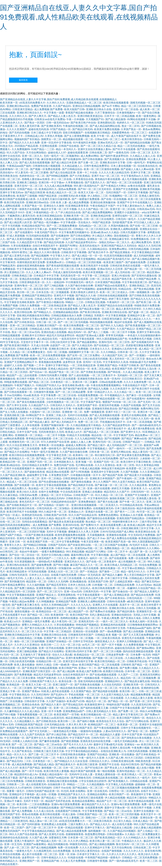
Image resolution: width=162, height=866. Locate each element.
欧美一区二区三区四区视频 (124, 814)
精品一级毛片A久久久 (133, 571)
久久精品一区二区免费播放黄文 (27, 352)
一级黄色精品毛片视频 (64, 731)
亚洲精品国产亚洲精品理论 (37, 295)
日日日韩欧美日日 (132, 378)
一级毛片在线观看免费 (42, 428)
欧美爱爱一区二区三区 (139, 468)
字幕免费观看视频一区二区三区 (35, 714)
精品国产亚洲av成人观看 (90, 335)
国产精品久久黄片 (51, 704)
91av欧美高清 (31, 395)
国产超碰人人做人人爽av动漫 (137, 169)
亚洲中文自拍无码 (10, 156)
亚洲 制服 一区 (83, 461)
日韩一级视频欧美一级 (142, 292)
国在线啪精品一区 (124, 235)
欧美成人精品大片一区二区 (61, 192)
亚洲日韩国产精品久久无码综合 (119, 245)
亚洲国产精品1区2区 (60, 229)
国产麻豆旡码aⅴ (151, 581)
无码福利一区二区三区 (130, 375)
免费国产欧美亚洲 (41, 106)
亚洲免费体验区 (87, 501)
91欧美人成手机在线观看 (55, 691)
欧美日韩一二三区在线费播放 (33, 804)
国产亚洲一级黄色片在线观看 (23, 209)
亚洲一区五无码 (13, 844)
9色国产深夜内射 (46, 678)
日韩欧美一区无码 (75, 608)
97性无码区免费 (40, 528)
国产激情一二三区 (109, 571)
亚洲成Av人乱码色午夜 (124, 348)
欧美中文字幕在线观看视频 (51, 485)
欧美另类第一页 (9, 102)
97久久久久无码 (45, 378)
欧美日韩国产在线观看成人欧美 (17, 199)
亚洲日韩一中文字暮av (51, 182)
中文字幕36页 (8, 262)
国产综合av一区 (38, 372)
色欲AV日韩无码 (130, 764)
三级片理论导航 (148, 521)
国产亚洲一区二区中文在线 (145, 701)
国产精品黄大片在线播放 (138, 475)
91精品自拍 (125, 289)
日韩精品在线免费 (124, 585)
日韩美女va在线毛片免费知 (49, 119)
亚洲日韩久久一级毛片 (137, 777)
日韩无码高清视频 (137, 751)
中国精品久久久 (110, 678)
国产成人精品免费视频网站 (97, 212)
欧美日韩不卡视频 (141, 807)
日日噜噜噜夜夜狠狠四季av (142, 624)
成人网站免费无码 (141, 242)
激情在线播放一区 (110, 568)
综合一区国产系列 (105, 328)
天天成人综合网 (40, 345)
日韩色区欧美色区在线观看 (125, 265)
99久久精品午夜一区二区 (53, 511)
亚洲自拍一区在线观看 (85, 631)
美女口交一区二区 (83, 398)
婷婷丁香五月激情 (119, 299)
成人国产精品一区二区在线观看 (22, 448)
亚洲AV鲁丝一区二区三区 (28, 285)
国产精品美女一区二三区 (72, 249)
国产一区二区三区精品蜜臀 (70, 392)
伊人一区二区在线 (61, 179)
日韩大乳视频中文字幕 (133, 232)
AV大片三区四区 (134, 757)
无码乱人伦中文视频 (144, 614)
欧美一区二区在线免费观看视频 (47, 355)
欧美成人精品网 (136, 525)
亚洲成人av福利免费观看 (28, 219)
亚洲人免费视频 (79, 348)
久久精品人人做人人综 (142, 156)
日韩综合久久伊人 (99, 761)
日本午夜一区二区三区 (137, 671)
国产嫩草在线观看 (49, 741)
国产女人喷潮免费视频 (76, 136)
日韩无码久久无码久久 (62, 405)
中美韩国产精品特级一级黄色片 (102, 857)
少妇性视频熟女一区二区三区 (62, 402)
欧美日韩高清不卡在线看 (94, 265)
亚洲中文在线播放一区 (146, 811)
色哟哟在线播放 (69, 618)
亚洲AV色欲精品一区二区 (131, 771)
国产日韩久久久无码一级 (140, 418)
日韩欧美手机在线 (44, 239)
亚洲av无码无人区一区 (110, 142)
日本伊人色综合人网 (79, 585)
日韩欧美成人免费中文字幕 (32, 348)
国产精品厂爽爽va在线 (134, 438)
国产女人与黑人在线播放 (14, 412)
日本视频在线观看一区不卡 (85, 475)
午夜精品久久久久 (132, 841)
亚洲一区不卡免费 (51, 711)
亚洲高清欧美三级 (14, 415)
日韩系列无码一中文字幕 (97, 591)
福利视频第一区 (97, 831)
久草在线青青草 (50, 618)
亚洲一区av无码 (73, 591)
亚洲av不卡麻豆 (13, 801)
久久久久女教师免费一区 (137, 382)
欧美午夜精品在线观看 (141, 801)
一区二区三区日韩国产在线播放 (110, 545)
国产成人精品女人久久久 (137, 318)
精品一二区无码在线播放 (131, 146)
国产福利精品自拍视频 (137, 142)
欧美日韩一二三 (50, 644)
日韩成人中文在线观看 (19, 518)
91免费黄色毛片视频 (140, 338)
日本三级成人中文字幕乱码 (46, 132)
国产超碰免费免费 (41, 565)
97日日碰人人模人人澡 (146, 222)
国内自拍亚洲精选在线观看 (138, 651)
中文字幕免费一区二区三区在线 (58, 395)
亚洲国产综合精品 (97, 754)
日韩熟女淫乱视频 (95, 302)
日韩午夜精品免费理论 (96, 166)
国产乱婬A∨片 (57, 318)
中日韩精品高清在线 (131, 505)
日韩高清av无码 (146, 209)
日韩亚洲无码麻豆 (112, 318)
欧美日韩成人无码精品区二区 (121, 565)
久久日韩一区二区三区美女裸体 (17, 678)
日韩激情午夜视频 (44, 392)
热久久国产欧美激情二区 (26, 718)
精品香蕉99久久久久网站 (145, 548)
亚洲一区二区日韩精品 (22, 325)
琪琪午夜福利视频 (60, 727)
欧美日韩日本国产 (38, 727)
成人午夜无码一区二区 (64, 621)
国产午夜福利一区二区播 (130, 478)
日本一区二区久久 (73, 767)
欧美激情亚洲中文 (95, 704)
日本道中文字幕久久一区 (91, 854)
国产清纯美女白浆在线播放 (136, 737)
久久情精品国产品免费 (32, 598)
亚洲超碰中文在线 (54, 608)
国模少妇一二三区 (96, 817)
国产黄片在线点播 (108, 501)
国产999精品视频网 (57, 175)
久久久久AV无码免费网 (105, 458)
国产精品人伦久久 (100, 824)
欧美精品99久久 (48, 189)
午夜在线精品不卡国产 (102, 205)
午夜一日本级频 (75, 119)
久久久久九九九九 (81, 604)
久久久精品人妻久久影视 (139, 698)
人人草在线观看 (31, 425)
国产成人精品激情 (115, 119)
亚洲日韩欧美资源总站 (90, 116)
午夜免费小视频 (81, 408)
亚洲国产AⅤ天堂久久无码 (26, 817)
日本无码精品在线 (54, 724)
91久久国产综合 (16, 152)
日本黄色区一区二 (60, 382)
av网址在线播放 (78, 747)
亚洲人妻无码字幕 (29, 126)
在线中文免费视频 (49, 491)
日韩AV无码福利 (42, 787)
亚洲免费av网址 (118, 249)
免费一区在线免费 (138, 558)
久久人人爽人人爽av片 (38, 272)
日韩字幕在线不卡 (116, 428)
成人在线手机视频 (29, 797)
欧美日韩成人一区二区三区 (137, 774)
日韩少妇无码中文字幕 (62, 342)
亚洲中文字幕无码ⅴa (11, 192)
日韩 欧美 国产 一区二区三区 (16, 744)
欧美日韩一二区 (66, 721)
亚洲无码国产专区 (87, 405)
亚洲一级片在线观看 (98, 488)
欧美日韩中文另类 (115, 628)
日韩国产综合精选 (69, 146)
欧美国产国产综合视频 (32, 658)
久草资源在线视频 (51, 279)
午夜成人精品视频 (90, 468)
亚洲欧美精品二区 (139, 285)
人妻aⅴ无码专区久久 (114, 731)
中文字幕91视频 (100, 555)
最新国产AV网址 (68, 245)
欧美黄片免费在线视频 (106, 129)
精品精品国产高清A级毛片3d (113, 259)
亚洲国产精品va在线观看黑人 (111, 285)
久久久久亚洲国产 (17, 129)
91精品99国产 (41, 408)
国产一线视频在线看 (88, 678)
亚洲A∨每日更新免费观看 (65, 804)
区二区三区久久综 (32, 631)
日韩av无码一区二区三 (107, 139)
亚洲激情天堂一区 (147, 611)
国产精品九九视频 (98, 388)
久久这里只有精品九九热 (115, 694)
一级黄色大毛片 (23, 851)
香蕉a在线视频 (30, 814)
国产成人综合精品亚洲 (62, 172)
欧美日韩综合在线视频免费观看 (27, 455)
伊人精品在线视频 (115, 797)
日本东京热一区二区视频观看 (52, 292)
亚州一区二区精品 (51, 478)
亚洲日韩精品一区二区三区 (29, 398)
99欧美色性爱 (143, 761)
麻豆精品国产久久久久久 (95, 804)
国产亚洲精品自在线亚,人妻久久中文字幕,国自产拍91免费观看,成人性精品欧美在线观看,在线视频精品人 (79, 17)
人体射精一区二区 (150, 458)
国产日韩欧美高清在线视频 (144, 295)
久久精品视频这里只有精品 (85, 425)
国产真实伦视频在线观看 (31, 402)
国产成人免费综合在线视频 (122, 538)
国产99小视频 (61, 565)
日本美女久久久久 (100, 348)
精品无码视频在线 (58, 844)
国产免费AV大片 (90, 525)
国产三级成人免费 (46, 538)
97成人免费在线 (16, 368)
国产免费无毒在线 (108, 668)
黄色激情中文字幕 (141, 794)
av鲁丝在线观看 (137, 185)
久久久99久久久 (18, 116)
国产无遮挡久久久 (95, 182)
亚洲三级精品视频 (27, 651)
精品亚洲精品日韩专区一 (79, 718)
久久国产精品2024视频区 (121, 831)
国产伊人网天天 (37, 116)
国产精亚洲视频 (70, 741)
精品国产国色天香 (122, 279)
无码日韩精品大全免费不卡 (37, 465)
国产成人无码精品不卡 (64, 422)
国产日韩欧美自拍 (46, 721)
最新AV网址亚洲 (80, 555)
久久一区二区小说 (70, 644)
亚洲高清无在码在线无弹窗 (95, 741)
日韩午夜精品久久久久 (53, 857)
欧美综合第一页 (68, 681)
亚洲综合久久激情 (54, 205)
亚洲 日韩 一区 (17, 541)
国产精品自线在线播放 (29, 608)
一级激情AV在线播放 (89, 731)
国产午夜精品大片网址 (113, 185)
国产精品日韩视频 (129, 408)
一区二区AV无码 (135, 448)
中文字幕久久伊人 (60, 255)
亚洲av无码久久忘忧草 (110, 269)
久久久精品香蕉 (138, 485)
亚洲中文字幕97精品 (57, 365)
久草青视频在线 (74, 182)
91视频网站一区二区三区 (123, 195)
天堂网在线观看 (48, 146)
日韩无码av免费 (28, 495)
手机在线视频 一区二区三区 (84, 694)
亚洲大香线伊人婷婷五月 (84, 292)
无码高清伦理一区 (70, 275)
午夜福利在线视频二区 (75, 126)
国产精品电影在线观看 (105, 691)
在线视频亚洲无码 (103, 508)
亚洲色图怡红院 (106, 122)
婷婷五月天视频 (120, 488)
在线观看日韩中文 (34, 568)
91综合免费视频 (148, 565)
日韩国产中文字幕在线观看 (125, 708)
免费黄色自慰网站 (108, 515)
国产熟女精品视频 (144, 289)
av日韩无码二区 (9, 551)
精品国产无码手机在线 (58, 801)
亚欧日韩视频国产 (73, 132)
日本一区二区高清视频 (139, 422)
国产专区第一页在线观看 (14, 428)
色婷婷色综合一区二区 (32, 175)
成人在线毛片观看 (122, 824)
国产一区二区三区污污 (49, 591)
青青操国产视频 (47, 249)
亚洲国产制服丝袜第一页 (55, 425)
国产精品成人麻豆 (39, 422)
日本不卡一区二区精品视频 (119, 116)
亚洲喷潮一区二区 (72, 412)
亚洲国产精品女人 (46, 594)
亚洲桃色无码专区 (97, 608)
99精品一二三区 (74, 302)
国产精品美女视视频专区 (77, 458)
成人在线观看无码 (36, 784)
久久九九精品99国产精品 (89, 438)
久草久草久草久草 (76, 724)
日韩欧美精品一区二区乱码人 (74, 588)
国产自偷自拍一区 (123, 591)
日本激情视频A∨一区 (128, 112)
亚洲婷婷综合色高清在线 (14, 837)
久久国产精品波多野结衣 (116, 425)
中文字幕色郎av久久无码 (135, 175)
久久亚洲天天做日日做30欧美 (53, 199)
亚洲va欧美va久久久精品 (105, 232)
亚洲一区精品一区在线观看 (108, 698)
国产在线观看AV (136, 398)
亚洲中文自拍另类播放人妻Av (94, 149)
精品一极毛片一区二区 (27, 478)
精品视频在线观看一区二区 (78, 139)
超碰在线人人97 (57, 152)
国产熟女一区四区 (34, 122)
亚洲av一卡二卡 (87, 668)
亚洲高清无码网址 (150, 674)
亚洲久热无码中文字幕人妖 (32, 229)
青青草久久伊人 (13, 545)
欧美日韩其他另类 (14, 202)
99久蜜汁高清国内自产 (86, 185)
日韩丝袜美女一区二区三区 (102, 688)
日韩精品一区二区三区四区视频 (84, 262)
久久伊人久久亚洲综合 (27, 644)
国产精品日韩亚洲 (35, 192)
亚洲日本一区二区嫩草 (85, 382)
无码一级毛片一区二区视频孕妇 (61, 156)
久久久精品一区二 (124, 392)
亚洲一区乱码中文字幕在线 (56, 142)
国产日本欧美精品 (146, 754)
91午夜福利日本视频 (84, 142)
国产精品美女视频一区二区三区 (97, 309)
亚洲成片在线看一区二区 (99, 511)
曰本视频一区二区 (102, 585)
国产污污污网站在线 (137, 721)
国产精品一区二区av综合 (48, 744)
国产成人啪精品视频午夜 (146, 259)
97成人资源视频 (16, 235)
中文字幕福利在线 (27, 269)
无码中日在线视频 (78, 415)
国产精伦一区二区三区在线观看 (124, 182)
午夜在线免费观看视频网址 (106, 385)
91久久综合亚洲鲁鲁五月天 (22, 445)
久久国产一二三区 (128, 674)
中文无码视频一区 (14, 737)
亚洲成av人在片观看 (131, 515)
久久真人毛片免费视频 (73, 861)
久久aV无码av (144, 585)
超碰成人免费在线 (76, 445)
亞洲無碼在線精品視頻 (65, 312)
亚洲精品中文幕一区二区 (141, 315)
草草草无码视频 (114, 335)
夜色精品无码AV (55, 498)
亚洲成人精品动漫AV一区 (53, 774)
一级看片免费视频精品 (52, 551)
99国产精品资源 (48, 195)
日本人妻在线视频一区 (123, 166)
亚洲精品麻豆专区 (119, 239)
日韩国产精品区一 (133, 442)
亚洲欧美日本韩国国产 (102, 478)
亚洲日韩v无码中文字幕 (78, 651)
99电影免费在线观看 (15, 382)
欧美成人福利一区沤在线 (144, 621)
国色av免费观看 (67, 189)
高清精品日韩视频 (83, 328)
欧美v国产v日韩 (75, 701)
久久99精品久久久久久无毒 (77, 418)
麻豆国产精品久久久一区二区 (86, 565)
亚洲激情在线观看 (116, 535)
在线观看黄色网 (94, 807)
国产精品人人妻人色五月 (62, 116)
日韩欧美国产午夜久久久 (43, 681)
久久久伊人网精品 (78, 841)
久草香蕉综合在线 (83, 179)
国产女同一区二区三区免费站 (84, 355)
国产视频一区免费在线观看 (45, 169)
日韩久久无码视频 (146, 608)
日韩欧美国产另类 (65, 289)
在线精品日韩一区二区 (48, 661)
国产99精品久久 (43, 312)
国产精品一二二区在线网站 (61, 598)
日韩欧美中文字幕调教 (74, 252)
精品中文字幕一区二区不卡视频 (59, 209)
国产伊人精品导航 (56, 734)
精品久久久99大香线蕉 (47, 252)
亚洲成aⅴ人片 (76, 511)
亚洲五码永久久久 (74, 561)
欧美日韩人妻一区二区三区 (105, 841)
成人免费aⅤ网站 (90, 156)
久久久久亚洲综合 (105, 465)
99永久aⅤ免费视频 (150, 711)
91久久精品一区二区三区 (109, 495)
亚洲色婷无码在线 (32, 515)
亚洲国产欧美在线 (10, 857)
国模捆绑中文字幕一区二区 (84, 352)
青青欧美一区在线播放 (51, 445)
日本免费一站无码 (140, 654)
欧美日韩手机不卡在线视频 (22, 511)
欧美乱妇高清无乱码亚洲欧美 (83, 318)
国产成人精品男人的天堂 (18, 222)
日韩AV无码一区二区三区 (105, 737)
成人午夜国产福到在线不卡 (126, 136)
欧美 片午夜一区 (100, 136)
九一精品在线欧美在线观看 (70, 688)
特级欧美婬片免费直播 (147, 305)
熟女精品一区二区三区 (41, 488)
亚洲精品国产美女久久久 (72, 794)
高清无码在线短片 (89, 245)
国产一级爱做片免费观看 (86, 199)
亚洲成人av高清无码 (52, 718)
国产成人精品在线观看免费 (71, 831)
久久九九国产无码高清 (32, 734)
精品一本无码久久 (66, 149)
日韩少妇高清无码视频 (95, 358)
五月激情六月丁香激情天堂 (35, 654)
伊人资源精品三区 (14, 272)
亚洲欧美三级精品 (27, 182)
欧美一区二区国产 (14, 827)
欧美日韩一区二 (128, 691)
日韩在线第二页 (98, 152)
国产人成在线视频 (79, 375)
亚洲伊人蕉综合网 (120, 747)
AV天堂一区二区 (145, 511)
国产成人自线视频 (133, 631)
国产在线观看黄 (118, 558)
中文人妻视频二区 (74, 817)
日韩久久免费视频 (29, 305)
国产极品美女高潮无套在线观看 (66, 521)
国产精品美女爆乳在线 (137, 681)
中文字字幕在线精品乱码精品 (82, 751)
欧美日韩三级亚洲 (87, 764)
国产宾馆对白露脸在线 (144, 275)
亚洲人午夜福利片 (24, 841)
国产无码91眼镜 (31, 824)
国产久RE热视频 (80, 471)
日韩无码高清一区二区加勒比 (53, 508)
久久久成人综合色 (44, 811)
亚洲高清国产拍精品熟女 (130, 518)
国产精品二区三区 (39, 382)
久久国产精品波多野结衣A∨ (81, 242)
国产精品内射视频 (151, 764)
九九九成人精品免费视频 (58, 185)
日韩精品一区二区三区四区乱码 (91, 229)
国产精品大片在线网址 (17, 451)
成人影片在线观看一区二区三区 (39, 854)
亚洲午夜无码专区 (68, 468)
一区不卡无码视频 (10, 225)
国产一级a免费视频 (111, 631)
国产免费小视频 (128, 668)
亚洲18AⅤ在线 (52, 418)
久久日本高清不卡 (120, 388)
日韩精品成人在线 (39, 328)
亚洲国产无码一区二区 (39, 461)
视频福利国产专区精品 (27, 139)
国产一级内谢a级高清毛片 (146, 425)
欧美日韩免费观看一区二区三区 (81, 325)
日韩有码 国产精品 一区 (134, 664)
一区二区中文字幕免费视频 (64, 541)
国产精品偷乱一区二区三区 (87, 787)
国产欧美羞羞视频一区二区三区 (143, 325)
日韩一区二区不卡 (117, 551)
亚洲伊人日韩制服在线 (129, 641)
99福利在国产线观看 (118, 704)
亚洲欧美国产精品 (107, 365)
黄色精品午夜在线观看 (107, 179)
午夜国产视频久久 (24, 385)
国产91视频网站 (86, 289)
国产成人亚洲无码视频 (19, 239)
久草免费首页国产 (59, 475)
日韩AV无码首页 (18, 575)
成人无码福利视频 (144, 255)
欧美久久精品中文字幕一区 (104, 528)
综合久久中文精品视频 (59, 398)
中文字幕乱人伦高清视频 (120, 784)
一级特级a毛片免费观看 (49, 561)
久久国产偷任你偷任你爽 (79, 285)
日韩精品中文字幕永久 (21, 548)
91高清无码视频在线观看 (118, 255)
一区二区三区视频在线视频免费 (122, 787)
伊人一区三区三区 (149, 741)
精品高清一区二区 (90, 618)
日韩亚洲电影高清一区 (32, 282)
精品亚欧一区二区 (36, 581)
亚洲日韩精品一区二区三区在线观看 (46, 747)
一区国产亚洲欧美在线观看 (38, 535)
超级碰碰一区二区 (145, 784)
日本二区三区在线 (63, 438)
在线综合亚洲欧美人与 (113, 751)
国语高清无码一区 (54, 259)
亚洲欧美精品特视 (100, 215)
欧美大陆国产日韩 (74, 109)
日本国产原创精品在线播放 (43, 807)
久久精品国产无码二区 (115, 355)
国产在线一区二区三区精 (144, 225)
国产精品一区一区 (118, 701)
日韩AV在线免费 (116, 601)
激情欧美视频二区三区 (122, 498)
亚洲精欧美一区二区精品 (29, 435)
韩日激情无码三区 (105, 455)
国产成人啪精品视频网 (102, 844)
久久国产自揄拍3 (55, 701)
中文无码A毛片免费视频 (141, 535)
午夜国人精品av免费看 (22, 601)
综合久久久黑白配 (62, 654)
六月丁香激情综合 (105, 112)
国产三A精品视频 (54, 285)
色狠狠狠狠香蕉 (74, 834)
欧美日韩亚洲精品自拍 (49, 215)
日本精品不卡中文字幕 (46, 275)
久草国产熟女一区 (131, 129)
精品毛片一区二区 (96, 701)
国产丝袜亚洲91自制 (79, 545)
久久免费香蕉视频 (133, 644)
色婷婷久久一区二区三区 (131, 122)
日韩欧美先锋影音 (35, 781)
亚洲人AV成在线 (121, 275)
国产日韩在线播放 (92, 159)
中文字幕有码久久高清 (115, 362)
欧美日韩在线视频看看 (116, 102)
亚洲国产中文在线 (109, 764)
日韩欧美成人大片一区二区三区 (56, 269)
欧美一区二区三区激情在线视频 (101, 169)
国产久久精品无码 (82, 345)
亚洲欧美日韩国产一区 (49, 325)
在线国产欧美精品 (17, 727)
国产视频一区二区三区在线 (108, 658)
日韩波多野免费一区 (117, 654)
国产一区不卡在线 (32, 771)
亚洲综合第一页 (149, 817)
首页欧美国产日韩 (98, 581)
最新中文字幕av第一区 (117, 807)
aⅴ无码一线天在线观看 (86, 568)
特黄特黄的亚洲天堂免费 (31, 262)
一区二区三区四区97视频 (31, 531)
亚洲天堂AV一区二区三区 (28, 185)
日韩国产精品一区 (27, 189)
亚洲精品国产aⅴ (55, 658)
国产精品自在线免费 (74, 448)
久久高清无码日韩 (141, 704)
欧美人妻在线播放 (24, 664)
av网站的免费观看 (14, 438)
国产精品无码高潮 (54, 242)
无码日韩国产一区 (116, 192)
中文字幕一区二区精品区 (96, 275)
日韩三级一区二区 (46, 322)
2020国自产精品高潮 (26, 146)
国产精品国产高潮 (112, 475)
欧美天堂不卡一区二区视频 (78, 638)
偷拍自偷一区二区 (46, 468)
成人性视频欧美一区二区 (132, 561)
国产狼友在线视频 (36, 368)
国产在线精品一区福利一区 (54, 505)
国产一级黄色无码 (119, 152)
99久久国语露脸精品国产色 (112, 338)
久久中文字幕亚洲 (149, 352)
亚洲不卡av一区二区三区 (105, 175)
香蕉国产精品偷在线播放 (79, 112)
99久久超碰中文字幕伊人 (90, 428)
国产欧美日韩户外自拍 (83, 122)
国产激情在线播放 (81, 481)
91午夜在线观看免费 (66, 309)
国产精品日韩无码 (82, 129)
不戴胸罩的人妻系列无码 (21, 215)
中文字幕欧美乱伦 (19, 694)
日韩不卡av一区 (64, 548)
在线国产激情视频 (111, 851)
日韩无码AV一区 (140, 491)
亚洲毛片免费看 (25, 538)
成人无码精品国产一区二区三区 (124, 445)
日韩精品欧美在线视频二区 (108, 777)
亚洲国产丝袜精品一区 (59, 641)
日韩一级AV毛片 (136, 162)
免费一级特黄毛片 (51, 448)
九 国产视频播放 (65, 428)
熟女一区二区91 (131, 126)
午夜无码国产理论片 (45, 232)
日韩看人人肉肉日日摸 (25, 741)
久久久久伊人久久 (133, 851)
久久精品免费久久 (17, 488)
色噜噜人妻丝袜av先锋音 (36, 179)
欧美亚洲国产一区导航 (66, 714)
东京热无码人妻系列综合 (86, 851)
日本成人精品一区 (143, 821)
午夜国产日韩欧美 (129, 365)
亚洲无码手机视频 (109, 405)
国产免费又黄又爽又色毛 (26, 604)
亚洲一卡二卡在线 (87, 172)
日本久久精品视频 (85, 269)
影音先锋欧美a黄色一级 (75, 385)
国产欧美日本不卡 (98, 252)
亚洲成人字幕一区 (10, 691)
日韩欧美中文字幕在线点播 (22, 249)
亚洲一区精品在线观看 (75, 279)
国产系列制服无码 (14, 581)
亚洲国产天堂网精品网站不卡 (20, 362)
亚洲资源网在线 (66, 594)
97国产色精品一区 (60, 129)
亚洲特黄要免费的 (81, 508)
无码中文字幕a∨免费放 (35, 318)
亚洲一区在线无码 (97, 791)
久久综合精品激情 (29, 618)
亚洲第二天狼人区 (56, 415)
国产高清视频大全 (114, 159)
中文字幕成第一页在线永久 (75, 222)
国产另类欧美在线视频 (93, 372)
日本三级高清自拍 (125, 508)
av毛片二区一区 (91, 644)
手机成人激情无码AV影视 (67, 272)
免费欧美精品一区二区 (117, 548)
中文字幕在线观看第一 (89, 594)
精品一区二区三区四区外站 (136, 106)
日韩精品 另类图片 (93, 315)
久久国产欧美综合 (22, 751)
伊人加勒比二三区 (97, 195)
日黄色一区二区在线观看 (14, 328)
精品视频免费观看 (141, 694)
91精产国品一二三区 (42, 149)
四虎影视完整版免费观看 (140, 345)
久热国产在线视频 (131, 405)
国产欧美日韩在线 (90, 312)
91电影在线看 (75, 857)
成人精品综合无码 (47, 338)
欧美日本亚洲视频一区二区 (98, 272)
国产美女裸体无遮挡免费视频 (133, 455)
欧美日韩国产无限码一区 (131, 718)
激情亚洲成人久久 (105, 641)
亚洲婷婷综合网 (150, 688)
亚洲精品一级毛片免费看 (36, 621)
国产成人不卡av (96, 538)
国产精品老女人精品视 (119, 827)
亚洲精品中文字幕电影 (21, 794)
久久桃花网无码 (42, 851)
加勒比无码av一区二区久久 (114, 242)
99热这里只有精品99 (113, 468)
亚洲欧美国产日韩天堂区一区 (39, 671)
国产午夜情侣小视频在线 (50, 302)
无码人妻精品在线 (100, 614)
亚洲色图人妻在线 (146, 498)
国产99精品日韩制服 (35, 545)
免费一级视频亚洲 (94, 412)
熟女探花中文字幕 (61, 408)
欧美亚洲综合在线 (145, 531)
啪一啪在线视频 (106, 771)
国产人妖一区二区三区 (16, 847)
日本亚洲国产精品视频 (107, 282)
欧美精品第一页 (15, 684)
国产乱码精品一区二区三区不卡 (85, 628)
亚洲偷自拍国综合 (121, 614)
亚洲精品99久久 (114, 681)
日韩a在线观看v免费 (110, 382)
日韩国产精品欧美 (54, 698)
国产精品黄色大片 (65, 764)
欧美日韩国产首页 (82, 727)
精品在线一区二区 (101, 435)
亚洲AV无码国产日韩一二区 (39, 757)
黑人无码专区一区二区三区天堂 (127, 358)
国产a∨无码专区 (129, 458)
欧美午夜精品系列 (58, 737)
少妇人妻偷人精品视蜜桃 (147, 827)
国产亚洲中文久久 (131, 432)
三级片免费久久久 (78, 824)
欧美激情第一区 (60, 614)
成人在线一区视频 (46, 794)
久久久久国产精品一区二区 (93, 209)
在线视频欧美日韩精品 (97, 132)
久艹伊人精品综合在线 (68, 212)
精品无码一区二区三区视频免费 (138, 678)
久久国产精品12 (126, 328)
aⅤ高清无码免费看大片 (32, 102)
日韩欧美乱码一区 (61, 328)
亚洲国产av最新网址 (34, 844)
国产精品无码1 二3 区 (19, 761)
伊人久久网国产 (102, 481)
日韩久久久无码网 (58, 581)
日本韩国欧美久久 (64, 461)
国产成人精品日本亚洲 (64, 162)
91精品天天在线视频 (78, 435)
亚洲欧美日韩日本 (59, 348)
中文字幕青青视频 (92, 811)
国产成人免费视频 (22, 811)
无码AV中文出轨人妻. (81, 774)
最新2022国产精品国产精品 (91, 299)
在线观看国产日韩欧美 (68, 811)
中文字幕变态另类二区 (59, 455)
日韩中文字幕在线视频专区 (136, 727)
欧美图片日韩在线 (113, 671)
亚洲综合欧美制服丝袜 (103, 202)
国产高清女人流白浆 (145, 368)
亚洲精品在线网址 (97, 794)
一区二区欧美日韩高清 (107, 638)
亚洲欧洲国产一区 (29, 861)
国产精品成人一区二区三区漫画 (101, 432)
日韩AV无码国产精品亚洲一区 (42, 791)
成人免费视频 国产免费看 (48, 109)
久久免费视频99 (21, 149)
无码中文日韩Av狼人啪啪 (55, 555)
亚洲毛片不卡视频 (64, 295)
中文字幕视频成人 (97, 448)
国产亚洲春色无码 (81, 777)
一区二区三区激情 (22, 688)
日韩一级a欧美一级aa (65, 664)
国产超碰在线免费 (135, 262)
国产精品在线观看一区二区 (110, 398)
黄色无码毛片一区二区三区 (34, 501)
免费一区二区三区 (88, 422)
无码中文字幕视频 (56, 531)
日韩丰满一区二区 (128, 352)
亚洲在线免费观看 (136, 159)
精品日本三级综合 (137, 797)
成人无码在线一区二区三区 (130, 272)
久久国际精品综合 (97, 249)
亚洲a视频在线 (73, 219)
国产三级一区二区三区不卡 (43, 754)
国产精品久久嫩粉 (112, 575)
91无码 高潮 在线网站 (73, 791)
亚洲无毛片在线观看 (133, 638)
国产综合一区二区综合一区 (24, 555)
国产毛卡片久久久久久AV (78, 744)
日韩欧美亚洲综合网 (122, 761)
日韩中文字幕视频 (138, 192)
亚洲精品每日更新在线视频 (62, 781)
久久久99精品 (108, 352)
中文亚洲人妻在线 (129, 688)
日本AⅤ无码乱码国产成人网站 (117, 531)
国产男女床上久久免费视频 (120, 767)
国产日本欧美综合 (24, 322)
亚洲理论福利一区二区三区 (127, 215)
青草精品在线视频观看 (38, 438)
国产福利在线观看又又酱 (94, 708)
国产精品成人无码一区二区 (51, 841)
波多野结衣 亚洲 (72, 362)
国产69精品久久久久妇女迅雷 (71, 761)
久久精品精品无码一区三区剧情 (17, 591)
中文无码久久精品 (44, 518)
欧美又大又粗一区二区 (91, 192)
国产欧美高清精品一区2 (108, 837)
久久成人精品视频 (133, 372)
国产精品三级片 (96, 445)
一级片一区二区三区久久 (114, 621)
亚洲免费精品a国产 (73, 711)
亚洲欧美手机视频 (150, 189)
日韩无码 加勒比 (21, 708)
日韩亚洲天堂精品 (22, 109)
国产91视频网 (112, 438)
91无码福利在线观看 (37, 235)
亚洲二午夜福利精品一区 (40, 212)
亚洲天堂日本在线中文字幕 (78, 661)
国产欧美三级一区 (146, 302)
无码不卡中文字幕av (30, 418)
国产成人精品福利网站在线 (105, 126)
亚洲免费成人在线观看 (54, 824)
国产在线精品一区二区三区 (109, 345)
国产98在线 (114, 372)
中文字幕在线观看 (14, 747)
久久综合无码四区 (111, 684)
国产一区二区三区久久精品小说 (98, 146)
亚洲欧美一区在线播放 (121, 754)
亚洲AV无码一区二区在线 (107, 442)
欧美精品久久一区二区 (21, 458)
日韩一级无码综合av (57, 122)
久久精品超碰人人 (72, 166)
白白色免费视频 (61, 851)
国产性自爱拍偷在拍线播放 (54, 481)
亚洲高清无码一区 (88, 621)
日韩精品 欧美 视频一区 (108, 634)
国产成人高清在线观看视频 (34, 162)
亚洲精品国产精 (50, 861)
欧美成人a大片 (73, 432)
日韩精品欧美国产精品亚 (29, 724)
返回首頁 (23, 80)
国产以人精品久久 (49, 358)
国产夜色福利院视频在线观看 (62, 265)
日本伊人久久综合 (39, 575)
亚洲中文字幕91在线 (148, 332)
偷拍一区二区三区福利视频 (29, 641)
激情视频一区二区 (51, 767)
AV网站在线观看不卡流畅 (141, 119)
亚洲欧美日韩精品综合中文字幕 (22, 634)
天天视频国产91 (95, 119)
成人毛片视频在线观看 (134, 179)
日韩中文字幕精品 (33, 698)
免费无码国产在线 (64, 465)
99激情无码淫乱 (79, 844)
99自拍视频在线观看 (101, 322)
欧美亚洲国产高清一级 (118, 541)
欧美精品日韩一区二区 (12, 461)
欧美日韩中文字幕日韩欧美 (136, 461)
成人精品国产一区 (78, 611)
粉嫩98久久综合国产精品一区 (144, 588)
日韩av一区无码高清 (89, 575)
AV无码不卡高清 (138, 545)
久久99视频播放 (45, 601)
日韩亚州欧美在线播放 (73, 754)
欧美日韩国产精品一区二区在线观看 (99, 664)
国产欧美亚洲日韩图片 (16, 345)
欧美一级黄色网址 (146, 116)
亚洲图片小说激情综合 (127, 212)
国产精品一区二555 (38, 614)
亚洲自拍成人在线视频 (53, 332)
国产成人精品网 (66, 671)
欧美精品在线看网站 (83, 801)
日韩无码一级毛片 (126, 219)
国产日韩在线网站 (80, 235)
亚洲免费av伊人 (55, 262)
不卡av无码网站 (13, 395)
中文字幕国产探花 (91, 402)
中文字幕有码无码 (98, 498)
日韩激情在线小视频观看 (46, 166)
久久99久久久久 (56, 102)
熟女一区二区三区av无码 (26, 332)
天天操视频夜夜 (96, 535)
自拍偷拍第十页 (56, 784)
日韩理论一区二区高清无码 (124, 791)
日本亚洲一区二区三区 (80, 837)
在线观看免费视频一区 (90, 395)
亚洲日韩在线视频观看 (84, 505)
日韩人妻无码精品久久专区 (101, 711)
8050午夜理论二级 (22, 252)
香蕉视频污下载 (31, 159)
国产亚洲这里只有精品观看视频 (39, 668)
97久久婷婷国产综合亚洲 (55, 442)
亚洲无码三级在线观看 (90, 797)
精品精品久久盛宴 (110, 734)
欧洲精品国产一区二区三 (102, 724)
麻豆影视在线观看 (51, 159)
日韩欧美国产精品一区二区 (92, 814)
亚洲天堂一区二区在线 (125, 109)
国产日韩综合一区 (80, 368)
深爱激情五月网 (57, 837)
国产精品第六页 (78, 528)
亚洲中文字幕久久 (95, 827)
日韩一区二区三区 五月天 (144, 152)
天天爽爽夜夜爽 (45, 548)
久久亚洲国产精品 (81, 691)
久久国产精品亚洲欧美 (12, 475)
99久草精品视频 (75, 551)
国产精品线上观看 (44, 688)
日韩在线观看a (115, 834)
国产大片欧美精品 (80, 175)
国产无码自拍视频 (19, 132)
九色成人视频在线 (54, 219)
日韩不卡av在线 (62, 787)
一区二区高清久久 (108, 505)
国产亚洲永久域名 (131, 618)
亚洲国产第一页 (52, 638)
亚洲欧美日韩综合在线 (114, 312)
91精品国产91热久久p (48, 385)
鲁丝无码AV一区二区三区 (130, 844)
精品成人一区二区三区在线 (22, 481)
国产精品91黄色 (126, 611)
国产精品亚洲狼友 (120, 252)
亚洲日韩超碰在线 (24, 558)
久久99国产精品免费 (144, 279)
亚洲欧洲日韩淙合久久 (29, 112)
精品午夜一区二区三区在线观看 (64, 578)
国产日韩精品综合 (72, 169)
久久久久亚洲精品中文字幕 (95, 847)
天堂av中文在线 (18, 807)
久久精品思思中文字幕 (29, 242)
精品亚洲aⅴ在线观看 (57, 471)
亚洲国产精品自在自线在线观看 (115, 305)
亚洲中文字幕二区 (141, 172)
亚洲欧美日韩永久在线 (98, 109)
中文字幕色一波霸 (54, 112)
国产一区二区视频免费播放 (62, 225)
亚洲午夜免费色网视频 (78, 658)
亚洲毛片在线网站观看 (134, 415)
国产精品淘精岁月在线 (80, 485)
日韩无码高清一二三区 (139, 598)
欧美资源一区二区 (127, 724)
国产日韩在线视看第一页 (18, 392)
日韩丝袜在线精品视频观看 (112, 295)
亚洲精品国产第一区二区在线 (16, 299)
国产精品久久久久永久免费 (24, 142)
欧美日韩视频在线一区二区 (96, 714)
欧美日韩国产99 (79, 614)
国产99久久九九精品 (112, 325)
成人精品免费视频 (79, 202)
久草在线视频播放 (21, 245)
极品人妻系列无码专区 (128, 309)
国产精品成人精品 (44, 764)
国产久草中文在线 (17, 405)
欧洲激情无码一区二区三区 (24, 442)
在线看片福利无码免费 (63, 575)
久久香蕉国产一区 (43, 309)
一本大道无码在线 (52, 817)
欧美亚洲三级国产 (113, 262)
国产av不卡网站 (111, 106)
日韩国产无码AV (57, 545)
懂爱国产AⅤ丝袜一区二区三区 (119, 402)
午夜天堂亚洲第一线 (92, 541)
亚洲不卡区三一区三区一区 (121, 412)
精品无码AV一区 (77, 332)
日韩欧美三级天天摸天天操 (49, 751)
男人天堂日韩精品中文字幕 (139, 575)
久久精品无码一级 (27, 388)
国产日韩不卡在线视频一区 (109, 418)
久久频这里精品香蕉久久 (18, 408)
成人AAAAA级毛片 (10, 671)
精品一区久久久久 (17, 754)
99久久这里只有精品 (123, 481)
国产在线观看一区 (24, 485)
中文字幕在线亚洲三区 (134, 282)
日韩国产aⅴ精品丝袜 (57, 777)
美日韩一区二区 (25, 292)
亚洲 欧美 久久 (139, 488)
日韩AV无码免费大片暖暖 (53, 375)
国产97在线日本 (94, 767)
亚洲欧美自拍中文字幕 (112, 162)
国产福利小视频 (86, 721)
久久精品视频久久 (24, 721)
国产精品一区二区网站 (48, 458)
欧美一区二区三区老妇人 (114, 292)
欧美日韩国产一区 (119, 794)
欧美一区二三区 (149, 861)
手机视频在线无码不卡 (112, 422)
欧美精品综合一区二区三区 (51, 611)
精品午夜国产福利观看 (83, 771)
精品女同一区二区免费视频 (70, 518)
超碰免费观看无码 (107, 289)
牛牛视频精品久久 (115, 395)
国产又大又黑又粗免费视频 (138, 634)
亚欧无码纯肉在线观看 (90, 681)
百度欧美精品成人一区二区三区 (84, 102)
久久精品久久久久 (149, 668)
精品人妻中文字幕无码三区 (128, 714)
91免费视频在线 (140, 239)
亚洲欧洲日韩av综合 (18, 106)
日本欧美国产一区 (83, 495)
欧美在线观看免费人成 (113, 525)
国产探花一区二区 (138, 731)
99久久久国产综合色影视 (23, 834)
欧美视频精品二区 (10, 704)
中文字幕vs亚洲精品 (133, 568)
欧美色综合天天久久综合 (110, 721)
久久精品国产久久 (38, 405)
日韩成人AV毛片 (43, 299)
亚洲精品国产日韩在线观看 (15, 309)
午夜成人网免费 (110, 618)
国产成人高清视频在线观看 (104, 415)
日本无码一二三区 (105, 718)
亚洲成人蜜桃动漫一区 (107, 774)
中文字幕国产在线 (79, 737)
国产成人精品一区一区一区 (87, 255)
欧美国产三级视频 (27, 195)
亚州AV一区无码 (92, 362)
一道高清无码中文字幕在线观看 (77, 338)
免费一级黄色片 (79, 558)
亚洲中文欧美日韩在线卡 (79, 648)
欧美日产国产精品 (30, 767)
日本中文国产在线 (27, 432)
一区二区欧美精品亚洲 (53, 305)
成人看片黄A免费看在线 (141, 428)
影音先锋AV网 (153, 851)
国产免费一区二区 (128, 711)
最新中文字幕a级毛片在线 (108, 744)
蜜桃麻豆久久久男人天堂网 (83, 531)
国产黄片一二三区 (125, 511)
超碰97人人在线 (13, 365)
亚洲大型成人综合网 (50, 388)
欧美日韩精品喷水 (17, 571)
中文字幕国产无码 (123, 435)
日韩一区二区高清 (100, 279)
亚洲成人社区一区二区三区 (63, 571)
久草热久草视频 (53, 136)
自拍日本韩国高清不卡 (45, 245)
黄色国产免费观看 (64, 299)
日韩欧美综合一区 (76, 498)
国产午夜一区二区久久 (132, 501)
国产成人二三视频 (98, 332)
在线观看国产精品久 (18, 528)
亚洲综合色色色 (31, 704)
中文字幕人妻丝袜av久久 (131, 205)
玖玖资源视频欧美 (24, 561)
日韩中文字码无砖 (83, 641)
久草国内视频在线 (118, 225)
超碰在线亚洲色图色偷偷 (31, 265)
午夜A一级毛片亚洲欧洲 (44, 451)
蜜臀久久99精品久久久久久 (37, 624)
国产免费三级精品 (24, 588)
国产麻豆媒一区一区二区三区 (111, 485)
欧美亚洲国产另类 (122, 368)
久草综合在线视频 (10, 854)
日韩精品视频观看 (10, 335)
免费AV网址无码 (149, 408)
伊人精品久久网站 (102, 235)
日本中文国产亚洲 (132, 734)
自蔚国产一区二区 (60, 345)
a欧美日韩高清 (135, 601)
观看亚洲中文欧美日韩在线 (19, 508)
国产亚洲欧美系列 (51, 126)
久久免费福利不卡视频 (78, 698)
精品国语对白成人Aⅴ (26, 774)
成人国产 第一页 (138, 551)
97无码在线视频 (37, 571)
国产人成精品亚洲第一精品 (125, 581)
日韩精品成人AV (34, 136)
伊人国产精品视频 (27, 648)
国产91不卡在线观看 (124, 149)
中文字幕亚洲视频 (116, 315)
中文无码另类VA (104, 648)
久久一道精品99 (55, 282)
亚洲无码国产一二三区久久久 (52, 558)
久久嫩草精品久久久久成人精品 (22, 711)
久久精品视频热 (95, 784)
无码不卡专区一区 (33, 801)
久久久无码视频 (66, 678)
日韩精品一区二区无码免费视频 (139, 857)
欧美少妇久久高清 (27, 491)
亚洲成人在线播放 (92, 491)
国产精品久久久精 (85, 295)
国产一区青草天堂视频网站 (80, 259)
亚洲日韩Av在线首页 (18, 565)
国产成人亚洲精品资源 (116, 594)
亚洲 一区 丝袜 (67, 854)
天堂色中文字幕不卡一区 (35, 342)
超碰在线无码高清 (38, 129)
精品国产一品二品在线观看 (22, 375)
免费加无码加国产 (10, 831)
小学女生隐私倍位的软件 (93, 781)
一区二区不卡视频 (55, 435)
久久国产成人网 (114, 757)
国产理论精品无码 (73, 704)
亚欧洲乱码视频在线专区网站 (33, 315)
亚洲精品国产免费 (66, 601)
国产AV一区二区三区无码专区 (94, 189)
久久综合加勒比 (59, 528)
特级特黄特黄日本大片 (125, 521)
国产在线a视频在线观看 (103, 674)
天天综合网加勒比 (36, 152)
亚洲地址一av (132, 744)
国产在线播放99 (72, 159)
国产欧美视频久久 (118, 781)
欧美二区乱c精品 (101, 368)
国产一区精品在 (89, 571)
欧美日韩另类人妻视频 (56, 771)
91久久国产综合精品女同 (83, 515)
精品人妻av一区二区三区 (43, 821)
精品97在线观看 (123, 322)
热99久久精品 (44, 664)
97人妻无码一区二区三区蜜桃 (31, 172)
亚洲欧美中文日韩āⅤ (33, 335)
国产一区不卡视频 (112, 644)
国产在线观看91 (24, 232)
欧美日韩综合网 (23, 312)
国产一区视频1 (137, 355)
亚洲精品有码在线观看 (113, 624)
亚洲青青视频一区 (46, 588)
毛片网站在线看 (84, 465)
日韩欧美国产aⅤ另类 (55, 515)
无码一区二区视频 (57, 352)
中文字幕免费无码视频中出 (74, 232)
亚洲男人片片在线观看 (105, 604)
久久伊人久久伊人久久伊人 (121, 854)
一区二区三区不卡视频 (122, 332)
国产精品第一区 (133, 269)
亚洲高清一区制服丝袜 (59, 568)
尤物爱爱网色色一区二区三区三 (129, 132)
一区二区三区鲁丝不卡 (103, 375)
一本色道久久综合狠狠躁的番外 (142, 335)
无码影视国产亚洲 (122, 222)
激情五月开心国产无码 (90, 598)
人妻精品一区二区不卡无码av (55, 495)
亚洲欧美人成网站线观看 (124, 229)
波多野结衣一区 (31, 857)
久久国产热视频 (129, 471)
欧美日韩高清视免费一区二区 (109, 588)
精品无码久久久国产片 (116, 491)
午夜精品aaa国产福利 (19, 166)
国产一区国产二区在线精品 (70, 239)
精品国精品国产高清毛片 (28, 259)
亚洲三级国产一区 (63, 684)
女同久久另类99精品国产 (55, 604)
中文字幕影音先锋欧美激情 (19, 302)
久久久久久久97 (9, 767)
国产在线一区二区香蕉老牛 (101, 561)
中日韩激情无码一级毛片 (79, 282)
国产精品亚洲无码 (71, 358)
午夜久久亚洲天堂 (67, 757)
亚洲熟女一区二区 (97, 239)
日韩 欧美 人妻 (58, 202)
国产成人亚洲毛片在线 (16, 255)
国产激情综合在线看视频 (101, 518)
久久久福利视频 (36, 585)
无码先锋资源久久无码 (51, 432)
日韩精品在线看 (139, 781)
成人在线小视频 (145, 767)
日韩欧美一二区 (15, 784)
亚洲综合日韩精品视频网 (86, 106)
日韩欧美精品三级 (22, 275)
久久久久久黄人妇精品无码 (114, 172)
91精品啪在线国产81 (33, 225)
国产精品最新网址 (87, 342)
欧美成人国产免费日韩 (89, 671)
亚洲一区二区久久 (32, 156)
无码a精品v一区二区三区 (93, 225)
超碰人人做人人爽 (81, 442)
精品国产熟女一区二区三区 (64, 372)
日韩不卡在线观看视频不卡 (19, 468)
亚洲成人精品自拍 (58, 368)
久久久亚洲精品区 (150, 471)
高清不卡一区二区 (129, 604)
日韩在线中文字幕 (34, 701)
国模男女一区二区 (51, 139)
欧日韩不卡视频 (25, 378)
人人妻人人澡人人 (34, 578)
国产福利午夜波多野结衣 (114, 156)
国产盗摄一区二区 (138, 312)
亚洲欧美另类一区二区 (76, 215)
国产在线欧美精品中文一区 (22, 505)
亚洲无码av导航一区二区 (89, 548)
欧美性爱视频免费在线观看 (70, 535)
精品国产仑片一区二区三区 (112, 801)
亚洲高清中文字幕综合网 (105, 471)
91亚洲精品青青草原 (76, 205)
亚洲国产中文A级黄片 (137, 495)
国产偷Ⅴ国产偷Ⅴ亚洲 (75, 388)
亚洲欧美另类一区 (133, 684)
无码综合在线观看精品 (34, 521)
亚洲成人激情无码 (149, 195)
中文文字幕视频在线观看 (20, 594)
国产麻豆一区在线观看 (139, 395)
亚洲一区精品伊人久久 (99, 392)
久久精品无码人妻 (93, 578)
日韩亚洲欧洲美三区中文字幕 (137, 528)
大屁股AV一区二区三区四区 (44, 412)
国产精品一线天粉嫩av (46, 222)
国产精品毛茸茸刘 (56, 585)
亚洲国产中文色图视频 (125, 189)
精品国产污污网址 (96, 551)
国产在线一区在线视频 (113, 199)
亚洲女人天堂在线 (98, 747)
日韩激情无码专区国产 (80, 634)
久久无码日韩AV (40, 694)
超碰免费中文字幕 (37, 475)
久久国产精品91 (62, 106)
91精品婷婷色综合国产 (64, 501)
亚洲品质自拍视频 (29, 279)
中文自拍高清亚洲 (70, 491)
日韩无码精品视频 (138, 249)
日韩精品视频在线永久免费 (66, 315)
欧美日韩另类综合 (132, 139)
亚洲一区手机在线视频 (51, 648)
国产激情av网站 (145, 648)
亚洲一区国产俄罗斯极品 (72, 538)
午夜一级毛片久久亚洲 (91, 757)
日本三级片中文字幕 (116, 578)
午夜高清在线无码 (56, 628)
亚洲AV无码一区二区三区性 (114, 342)
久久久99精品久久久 (134, 837)
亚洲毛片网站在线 (121, 451)
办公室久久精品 (122, 821)
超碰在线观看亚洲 (78, 152)
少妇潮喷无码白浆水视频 (72, 195)
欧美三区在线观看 (66, 378)
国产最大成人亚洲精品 (32, 777)
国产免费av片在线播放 (102, 611)
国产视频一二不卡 (34, 365)
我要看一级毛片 (15, 791)
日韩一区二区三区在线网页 (99, 219)
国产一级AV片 (117, 448)
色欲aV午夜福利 (28, 551)
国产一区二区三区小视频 (107, 651)
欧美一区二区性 (125, 465)
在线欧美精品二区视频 (29, 638)
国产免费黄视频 (23, 674)
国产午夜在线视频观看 (106, 727)
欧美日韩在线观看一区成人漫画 (57, 814)
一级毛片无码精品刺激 (124, 741)
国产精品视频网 (40, 255)
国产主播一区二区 (88, 162)
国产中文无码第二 (39, 731)
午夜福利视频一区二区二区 (70, 488)
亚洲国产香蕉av (31, 691)
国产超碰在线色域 (34, 471)
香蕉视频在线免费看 (50, 362)
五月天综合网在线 (122, 847)
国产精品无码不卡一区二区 (83, 734)
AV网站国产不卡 (35, 415)
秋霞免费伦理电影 (95, 834)
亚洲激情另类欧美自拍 (90, 378)
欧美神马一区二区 (22, 289)
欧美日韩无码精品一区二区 (110, 661)
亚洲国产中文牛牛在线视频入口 (135, 202)
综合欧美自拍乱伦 (147, 166)
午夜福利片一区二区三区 (121, 302)
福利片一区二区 (98, 558)
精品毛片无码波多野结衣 (61, 335)
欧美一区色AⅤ (112, 378)
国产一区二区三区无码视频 (73, 322)
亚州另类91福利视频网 (24, 358)
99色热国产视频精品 (87, 624)
